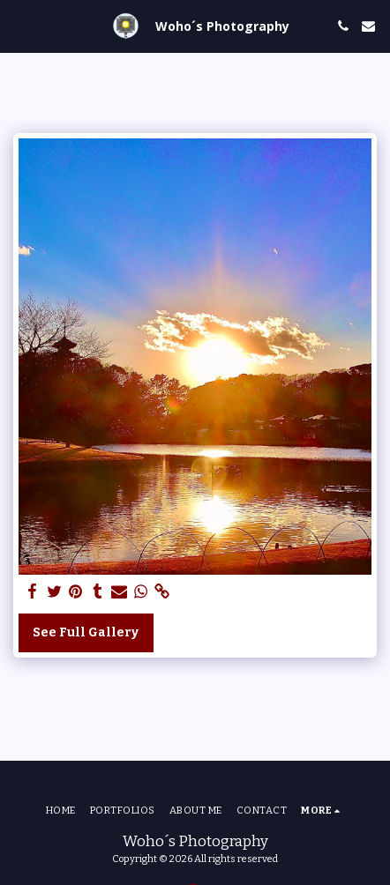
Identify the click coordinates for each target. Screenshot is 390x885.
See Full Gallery (86, 632)
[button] (19, 25)
